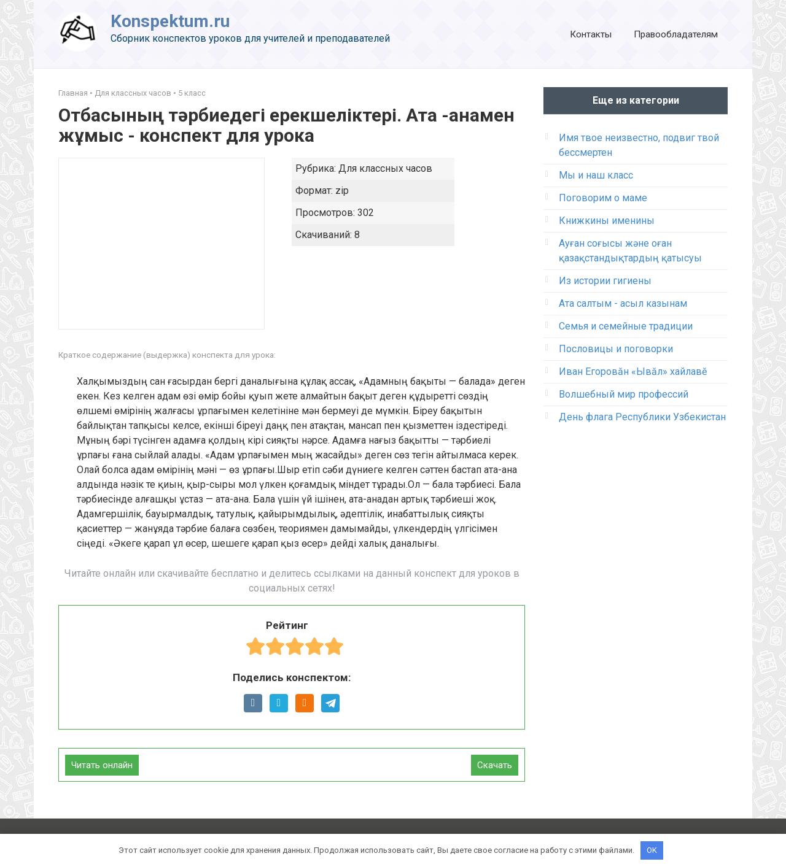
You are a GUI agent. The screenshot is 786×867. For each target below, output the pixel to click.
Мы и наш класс (596, 175)
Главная (73, 93)
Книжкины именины (607, 220)
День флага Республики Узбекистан (642, 417)
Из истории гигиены (605, 281)
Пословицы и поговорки (616, 349)
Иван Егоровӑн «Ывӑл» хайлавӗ (633, 371)
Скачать (494, 765)
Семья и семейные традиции (626, 326)
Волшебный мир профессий (623, 394)
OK (652, 850)
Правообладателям (676, 34)
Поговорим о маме (603, 198)
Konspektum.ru (170, 21)
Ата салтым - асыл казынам (623, 303)
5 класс (192, 93)
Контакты (591, 34)
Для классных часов (133, 93)
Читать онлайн (102, 765)
